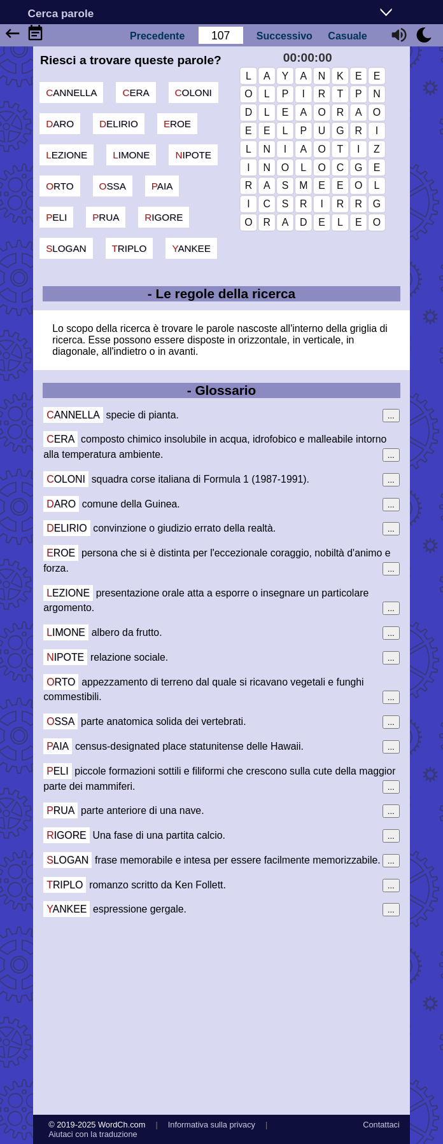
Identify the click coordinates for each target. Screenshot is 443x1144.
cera (135, 92)
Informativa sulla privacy (211, 1124)
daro (60, 123)
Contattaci (381, 1124)
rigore (163, 217)
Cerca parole (61, 13)
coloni (193, 92)
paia (162, 186)
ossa (112, 186)
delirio (118, 123)
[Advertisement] (221, 1016)
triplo (129, 248)
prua (105, 217)
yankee (191, 248)
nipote (193, 154)
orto (59, 186)
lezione (66, 154)
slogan (66, 248)
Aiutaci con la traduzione (92, 1134)
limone (131, 154)
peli (56, 217)
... (391, 415)
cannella (71, 92)
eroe (177, 123)
